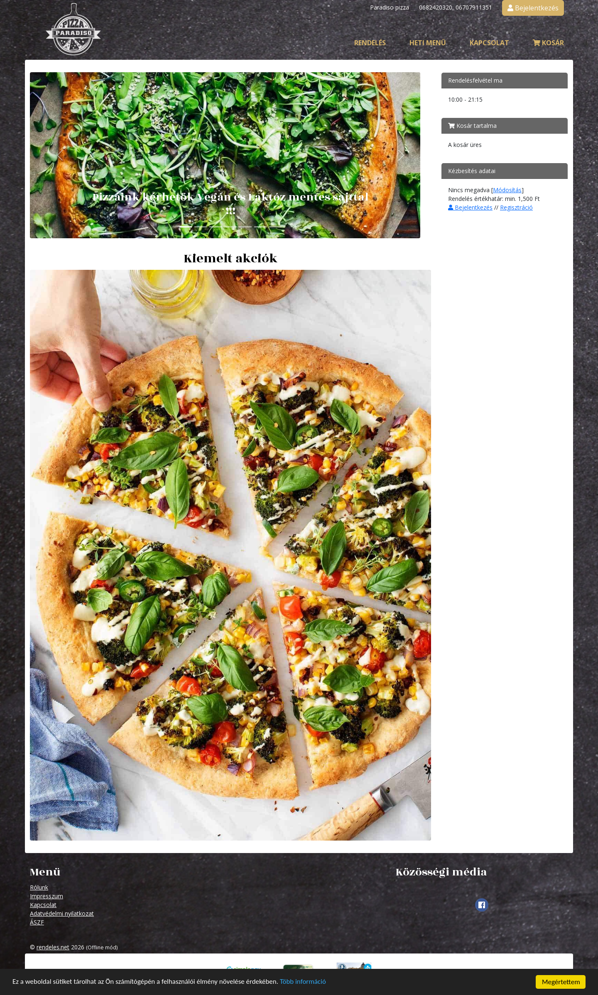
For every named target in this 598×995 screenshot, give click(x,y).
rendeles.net (53, 947)
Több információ (304, 983)
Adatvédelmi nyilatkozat (62, 913)
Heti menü (427, 42)
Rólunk (39, 887)
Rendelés (370, 42)
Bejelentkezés (470, 207)
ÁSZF (37, 922)
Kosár (548, 42)
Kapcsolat (489, 42)
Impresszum (46, 896)
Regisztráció (516, 207)
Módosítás (507, 190)
